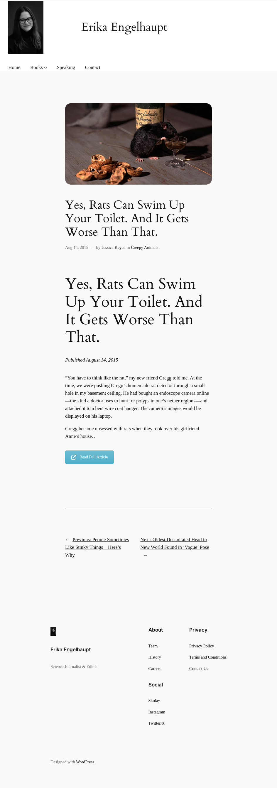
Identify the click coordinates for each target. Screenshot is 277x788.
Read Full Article (89, 457)
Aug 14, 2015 (76, 247)
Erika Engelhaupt (70, 649)
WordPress (85, 762)
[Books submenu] (45, 67)
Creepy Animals (144, 247)
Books (36, 67)
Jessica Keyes (113, 247)
